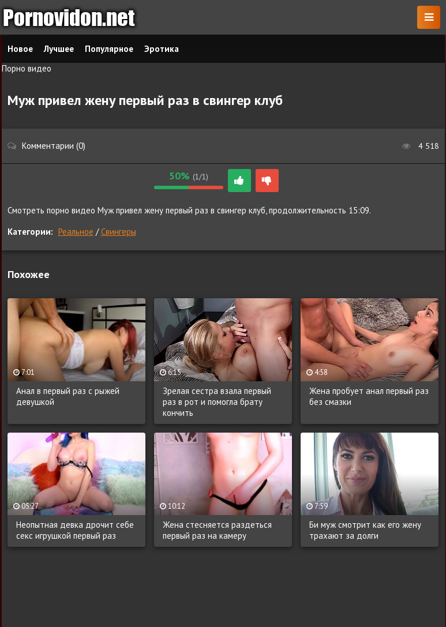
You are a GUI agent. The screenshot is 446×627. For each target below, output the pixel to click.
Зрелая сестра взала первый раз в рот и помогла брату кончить (217, 401)
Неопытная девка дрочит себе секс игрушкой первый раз (75, 530)
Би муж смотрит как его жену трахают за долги (365, 530)
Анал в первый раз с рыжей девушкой (67, 396)
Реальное (75, 231)
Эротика (161, 48)
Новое (20, 48)
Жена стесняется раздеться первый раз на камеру (217, 530)
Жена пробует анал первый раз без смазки (369, 396)
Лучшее (59, 48)
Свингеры (118, 231)
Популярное (109, 48)
